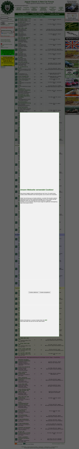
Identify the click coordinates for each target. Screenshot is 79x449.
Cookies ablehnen (33, 292)
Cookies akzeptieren (45, 292)
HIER (46, 320)
